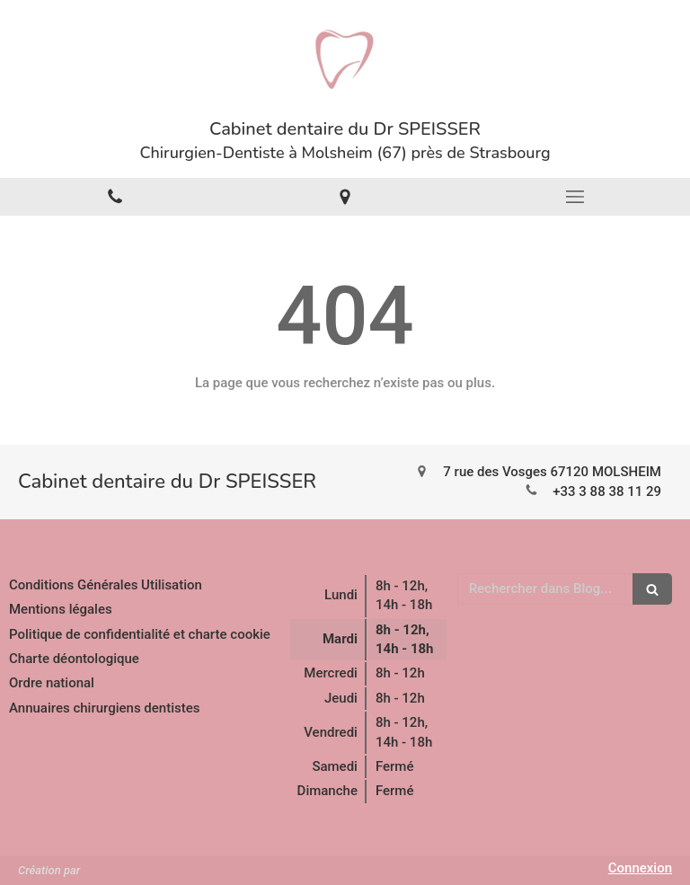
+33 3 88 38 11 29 (607, 491)
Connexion (640, 868)
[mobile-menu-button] (575, 197)
